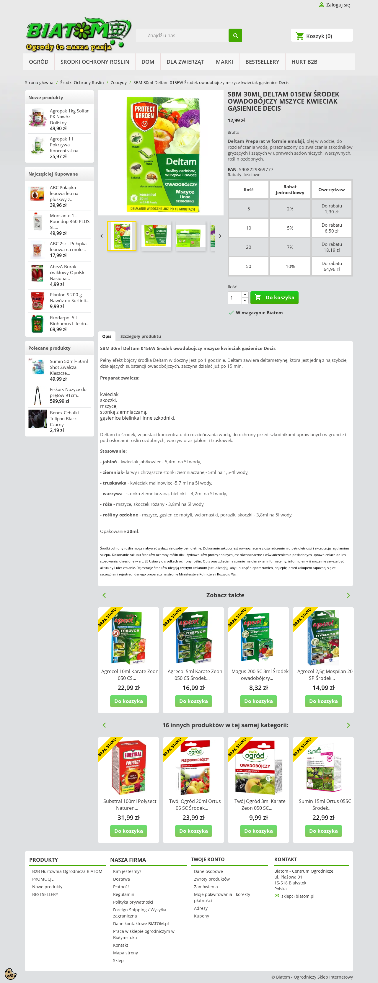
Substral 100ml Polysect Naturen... (130, 804)
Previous (102, 593)
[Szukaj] (189, 35)
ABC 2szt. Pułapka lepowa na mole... (68, 246)
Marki (224, 61)
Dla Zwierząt (185, 61)
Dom (147, 61)
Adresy (201, 908)
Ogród (38, 61)
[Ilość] (235, 297)
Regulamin (123, 894)
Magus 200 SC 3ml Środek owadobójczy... (260, 674)
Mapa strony (125, 953)
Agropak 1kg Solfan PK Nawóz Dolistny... (69, 116)
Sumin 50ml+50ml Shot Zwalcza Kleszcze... (69, 367)
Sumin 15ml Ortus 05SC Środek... (325, 804)
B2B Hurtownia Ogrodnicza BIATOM (67, 871)
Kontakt (120, 945)
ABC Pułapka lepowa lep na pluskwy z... (64, 193)
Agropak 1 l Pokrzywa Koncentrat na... (66, 144)
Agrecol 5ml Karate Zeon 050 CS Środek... (195, 674)
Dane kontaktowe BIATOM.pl (141, 923)
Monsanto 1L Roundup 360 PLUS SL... (69, 221)
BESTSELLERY (262, 61)
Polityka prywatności (133, 902)
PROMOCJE (43, 879)
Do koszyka (274, 297)
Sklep (118, 960)
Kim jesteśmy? (127, 871)
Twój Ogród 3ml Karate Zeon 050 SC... (260, 804)
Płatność (121, 886)
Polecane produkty (49, 348)
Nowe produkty (45, 97)
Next (346, 593)
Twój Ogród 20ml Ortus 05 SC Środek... (195, 804)
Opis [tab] (106, 336)
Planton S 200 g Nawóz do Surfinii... (69, 297)
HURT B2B (304, 61)
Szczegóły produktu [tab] (140, 336)
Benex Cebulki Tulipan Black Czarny (64, 418)
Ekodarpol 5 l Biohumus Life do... (69, 320)
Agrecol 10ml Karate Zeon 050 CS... (130, 674)
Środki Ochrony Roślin (95, 61)
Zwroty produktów (212, 879)
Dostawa (121, 879)
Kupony (201, 916)
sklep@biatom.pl (298, 896)
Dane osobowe (208, 871)
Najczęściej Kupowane (53, 174)
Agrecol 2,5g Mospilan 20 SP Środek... (325, 674)
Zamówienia (206, 886)
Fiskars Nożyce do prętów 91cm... (68, 392)
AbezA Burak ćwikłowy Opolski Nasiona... (68, 272)
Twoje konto (208, 859)
